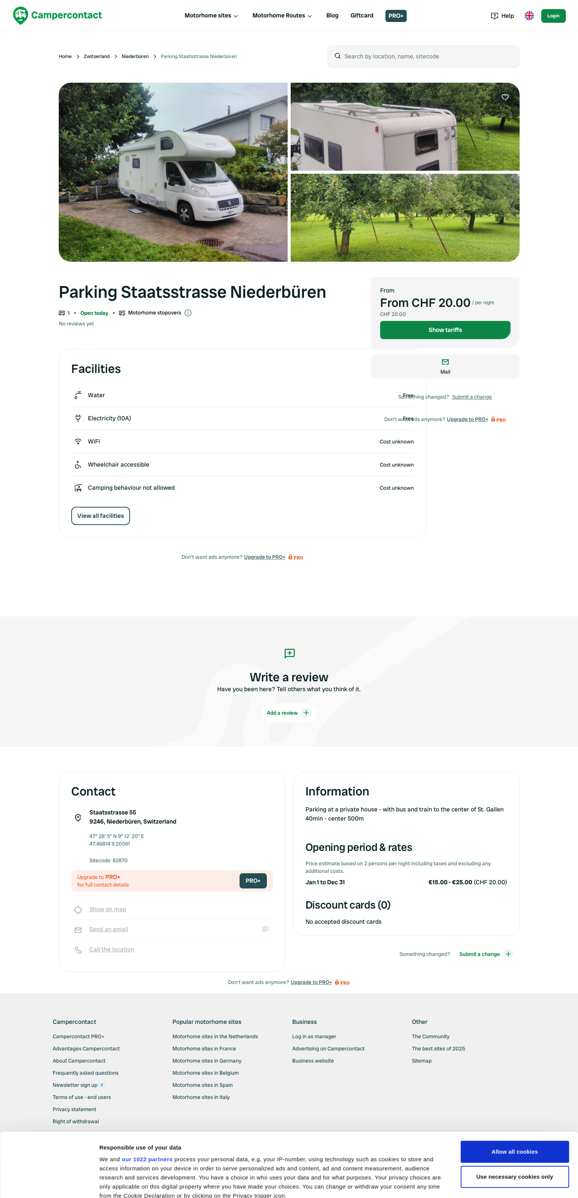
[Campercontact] (57, 16)
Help (502, 16)
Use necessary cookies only (514, 1116)
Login (553, 16)
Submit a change (472, 396)
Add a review (289, 712)
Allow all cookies (515, 1091)
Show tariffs (445, 330)
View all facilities (100, 516)
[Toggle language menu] (529, 16)
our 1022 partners (147, 1099)
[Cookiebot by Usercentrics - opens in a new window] (49, 1183)
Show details (117, 1183)
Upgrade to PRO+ (264, 556)
